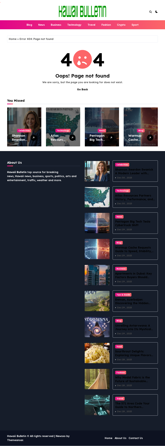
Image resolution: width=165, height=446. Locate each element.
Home (12, 38)
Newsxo (61, 436)
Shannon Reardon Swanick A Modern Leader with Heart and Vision (134, 173)
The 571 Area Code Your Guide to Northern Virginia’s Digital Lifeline (132, 407)
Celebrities (24, 130)
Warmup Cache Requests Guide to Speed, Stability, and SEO (133, 251)
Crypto (121, 24)
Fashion (106, 24)
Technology (74, 24)
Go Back (82, 89)
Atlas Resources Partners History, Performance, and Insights (134, 199)
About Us (120, 438)
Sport (135, 24)
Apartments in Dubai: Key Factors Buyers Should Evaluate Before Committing (133, 279)
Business (56, 24)
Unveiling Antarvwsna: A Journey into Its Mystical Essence (133, 329)
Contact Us (136, 438)
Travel (91, 24)
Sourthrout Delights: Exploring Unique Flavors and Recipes (133, 355)
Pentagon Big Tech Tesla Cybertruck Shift (132, 223)
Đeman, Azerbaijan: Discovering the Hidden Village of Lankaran (132, 303)
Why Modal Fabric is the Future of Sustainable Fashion (132, 381)
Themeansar (15, 440)
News (41, 24)
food (119, 346)
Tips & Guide (123, 294)
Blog (29, 24)
